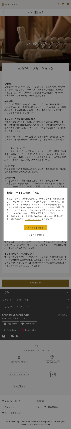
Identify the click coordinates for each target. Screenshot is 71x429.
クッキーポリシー (33, 219)
